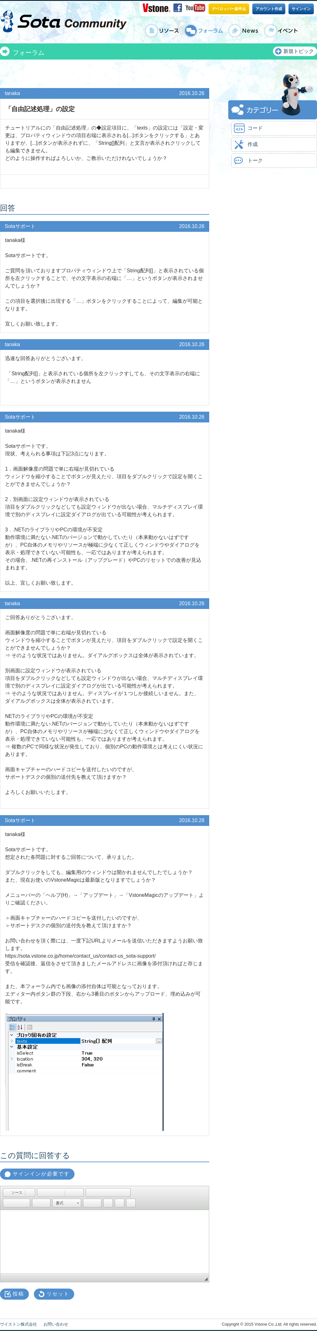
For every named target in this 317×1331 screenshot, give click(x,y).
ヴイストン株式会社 (18, 1324)
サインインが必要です (41, 1173)
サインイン (301, 9)
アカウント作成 (269, 9)
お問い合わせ (55, 1324)
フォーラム (28, 52)
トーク (255, 160)
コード (255, 128)
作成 (253, 144)
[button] (13, 1192)
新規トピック (298, 51)
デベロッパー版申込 (229, 9)
